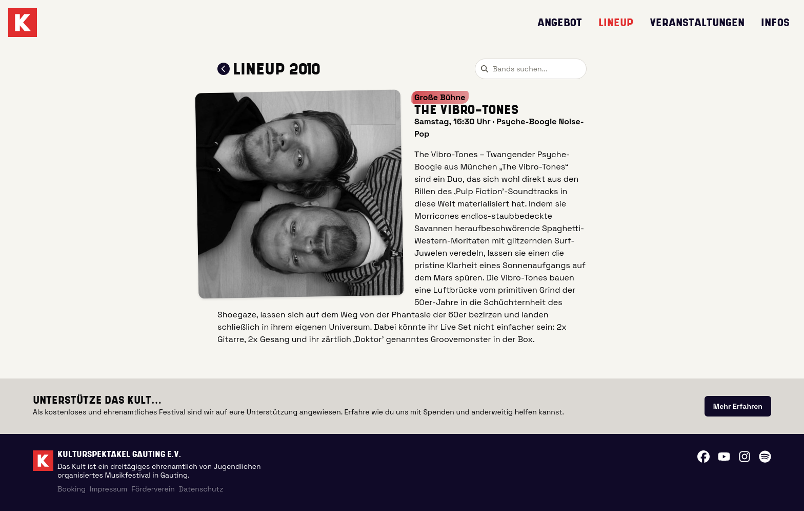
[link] (738, 406)
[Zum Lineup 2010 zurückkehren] (223, 69)
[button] (299, 194)
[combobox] (531, 69)
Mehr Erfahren (737, 406)
